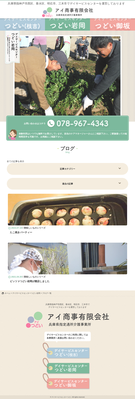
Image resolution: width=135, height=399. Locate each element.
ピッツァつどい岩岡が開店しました (29, 281)
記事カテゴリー (67, 169)
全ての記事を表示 (15, 161)
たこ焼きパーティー (21, 232)
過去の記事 (67, 184)
